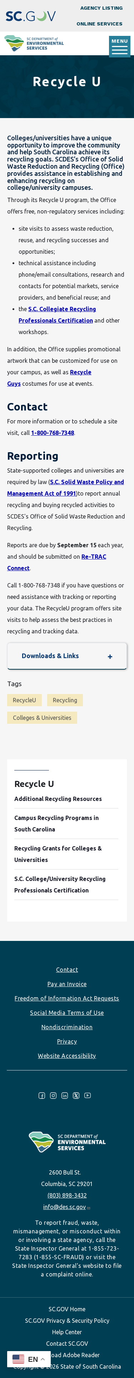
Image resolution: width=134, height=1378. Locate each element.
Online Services (99, 24)
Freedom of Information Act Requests (67, 998)
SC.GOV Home (67, 1309)
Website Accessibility (67, 1056)
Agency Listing (101, 8)
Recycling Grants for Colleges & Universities (58, 854)
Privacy (67, 1041)
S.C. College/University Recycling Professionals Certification (60, 885)
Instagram (53, 1095)
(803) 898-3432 (67, 1195)
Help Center (67, 1332)
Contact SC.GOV (67, 1343)
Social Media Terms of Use (67, 1012)
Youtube (87, 1095)
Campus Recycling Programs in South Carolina (56, 824)
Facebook (42, 1095)
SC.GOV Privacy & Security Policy (67, 1320)
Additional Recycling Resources (58, 799)
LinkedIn (64, 1095)
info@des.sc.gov (67, 1207)
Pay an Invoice (67, 984)
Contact (67, 969)
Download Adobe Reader (67, 1355)
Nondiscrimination (67, 1027)
